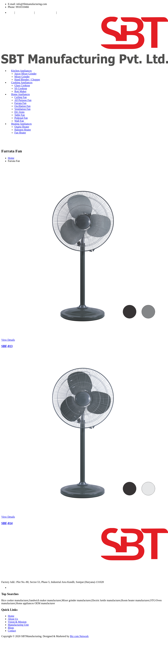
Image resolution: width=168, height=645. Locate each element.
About (11, 12)
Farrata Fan (20, 103)
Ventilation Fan (22, 109)
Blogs (11, 627)
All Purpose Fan (22, 100)
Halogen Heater (22, 129)
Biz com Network (79, 636)
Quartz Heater (21, 126)
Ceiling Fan (20, 97)
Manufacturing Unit (45, 12)
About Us (13, 618)
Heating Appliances (21, 123)
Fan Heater (20, 132)
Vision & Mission (25, 12)
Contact (61, 12)
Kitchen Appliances (21, 70)
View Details (8, 339)
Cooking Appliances (21, 82)
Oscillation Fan (22, 106)
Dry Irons (19, 112)
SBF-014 (7, 523)
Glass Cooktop (22, 85)
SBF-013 (7, 346)
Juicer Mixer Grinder (25, 73)
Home (11, 158)
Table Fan (19, 115)
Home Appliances (20, 94)
